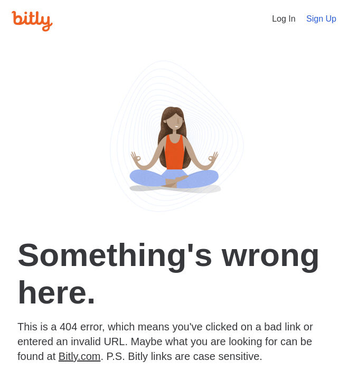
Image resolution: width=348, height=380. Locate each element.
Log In (283, 18)
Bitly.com (80, 356)
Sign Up (321, 18)
